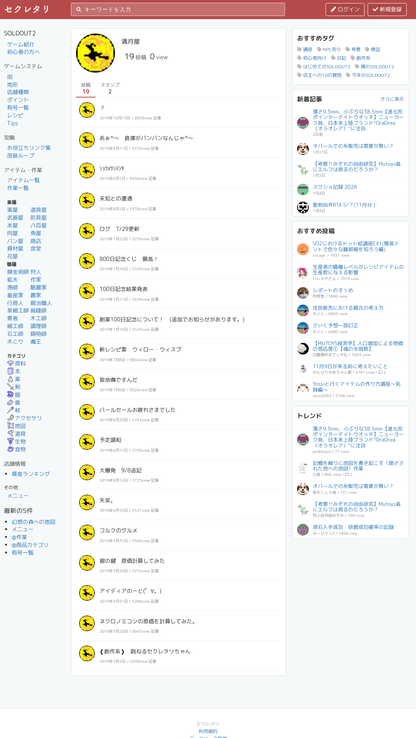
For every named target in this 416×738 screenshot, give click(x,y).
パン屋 (15, 241)
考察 (353, 49)
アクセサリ (24, 418)
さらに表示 (392, 99)
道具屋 (38, 209)
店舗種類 (18, 92)
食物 (16, 449)
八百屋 (38, 225)
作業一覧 (18, 188)
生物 (16, 441)
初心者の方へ (23, 51)
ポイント (18, 99)
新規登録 (387, 9)
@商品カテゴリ (30, 544)
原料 (16, 363)
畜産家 (15, 295)
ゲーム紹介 (20, 44)
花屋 (12, 256)
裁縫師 (38, 310)
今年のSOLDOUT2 (368, 75)
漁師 (12, 287)
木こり (15, 341)
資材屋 (15, 248)
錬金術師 (18, 271)
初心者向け (311, 58)
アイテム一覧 (23, 180)
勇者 (12, 318)
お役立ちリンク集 (29, 147)
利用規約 (207, 731)
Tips (12, 123)
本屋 (12, 225)
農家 (35, 295)
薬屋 (12, 209)
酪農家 (38, 287)
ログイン (345, 9)
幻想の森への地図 (33, 521)
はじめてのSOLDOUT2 (324, 66)
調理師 (38, 326)
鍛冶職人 (41, 303)
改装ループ (20, 155)
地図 (16, 425)
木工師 (38, 318)
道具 (16, 433)
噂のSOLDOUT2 (374, 66)
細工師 (15, 326)
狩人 (35, 271)
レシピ (15, 115)
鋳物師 (38, 333)
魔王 (35, 341)
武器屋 (15, 217)
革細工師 (18, 310)
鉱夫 (12, 279)
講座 (304, 49)
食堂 (35, 248)
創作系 (360, 58)
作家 (35, 279)
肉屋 (12, 233)
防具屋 (38, 217)
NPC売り (329, 49)
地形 (12, 84)
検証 (372, 49)
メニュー (18, 495)
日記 (338, 58)
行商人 (15, 303)
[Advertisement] (350, 592)
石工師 (15, 333)
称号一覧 (18, 107)
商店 (35, 241)
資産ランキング (31, 473)
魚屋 (35, 233)
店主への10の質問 (319, 75)
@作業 (19, 537)
